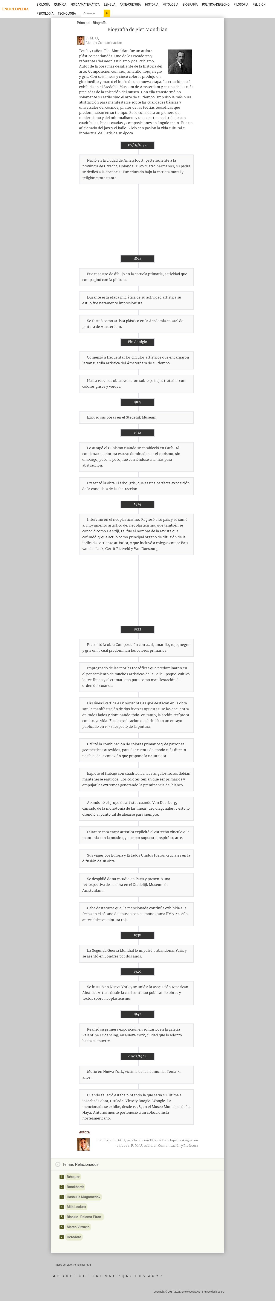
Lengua (109, 4)
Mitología (170, 4)
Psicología (45, 13)
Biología (43, 4)
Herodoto (74, 1237)
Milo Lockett (76, 1207)
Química (60, 4)
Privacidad (209, 1291)
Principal (83, 23)
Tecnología (67, 13)
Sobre (220, 1291)
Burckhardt (75, 1187)
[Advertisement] (137, 220)
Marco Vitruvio (78, 1227)
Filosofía (241, 4)
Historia (151, 4)
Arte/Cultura (130, 4)
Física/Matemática (85, 4)
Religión (259, 4)
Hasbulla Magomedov (83, 1197)
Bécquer (73, 1177)
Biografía (190, 4)
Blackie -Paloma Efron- (84, 1217)
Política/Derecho (215, 4)
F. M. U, (92, 38)
